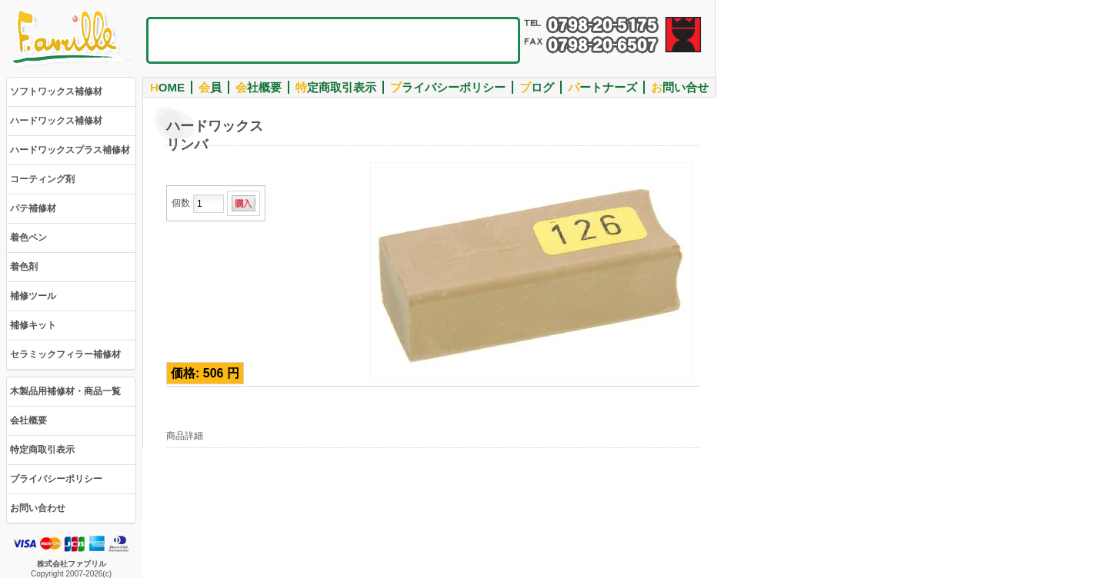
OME (167, 87)
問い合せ (680, 87)
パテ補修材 (33, 208)
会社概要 (28, 420)
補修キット (33, 325)
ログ (536, 87)
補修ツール (33, 296)
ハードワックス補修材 (56, 120)
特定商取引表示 (42, 449)
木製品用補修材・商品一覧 (65, 391)
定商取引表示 (335, 87)
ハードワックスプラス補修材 (70, 149)
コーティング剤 (42, 179)
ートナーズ (602, 87)
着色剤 (24, 266)
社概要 (258, 87)
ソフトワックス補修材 (56, 91)
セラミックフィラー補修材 (65, 354)
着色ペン (28, 237)
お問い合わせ (37, 508)
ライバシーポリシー (448, 87)
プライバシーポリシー (56, 478)
